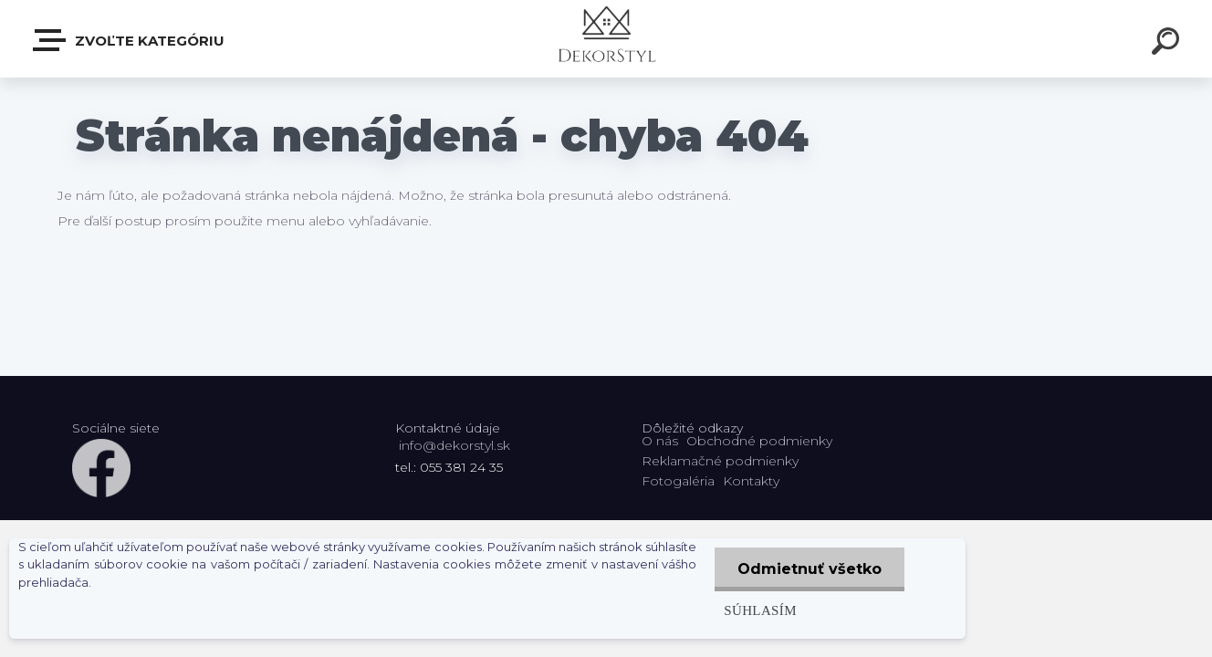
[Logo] (606, 39)
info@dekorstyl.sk (454, 445)
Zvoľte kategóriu (130, 40)
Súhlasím (760, 610)
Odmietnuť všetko (809, 569)
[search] (1168, 44)
